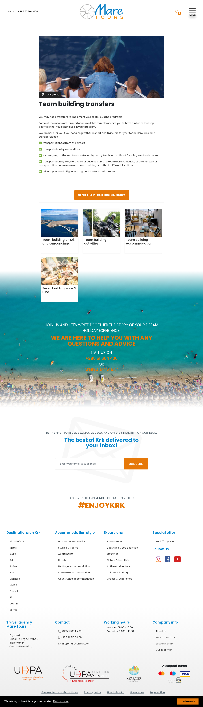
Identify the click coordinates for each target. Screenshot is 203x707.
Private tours (115, 541)
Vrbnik (13, 548)
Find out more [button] (61, 701)
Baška (13, 566)
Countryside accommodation (76, 579)
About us (161, 631)
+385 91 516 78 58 (70, 637)
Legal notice (157, 692)
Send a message (101, 370)
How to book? (115, 692)
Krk (11, 560)
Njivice (13, 585)
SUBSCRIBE (135, 464)
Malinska (14, 579)
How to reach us (165, 637)
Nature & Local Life (118, 560)
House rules (137, 692)
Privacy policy (92, 692)
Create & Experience (119, 579)
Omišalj (13, 591)
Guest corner (164, 650)
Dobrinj (13, 603)
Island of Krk (16, 541)
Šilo (11, 597)
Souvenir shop (164, 643)
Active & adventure (118, 566)
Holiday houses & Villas (71, 541)
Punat (13, 572)
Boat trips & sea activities (122, 548)
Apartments (65, 554)
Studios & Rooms (68, 548)
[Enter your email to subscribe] (89, 463)
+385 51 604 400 (28, 11)
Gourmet (112, 554)
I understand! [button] (188, 701)
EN (10, 11)
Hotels (62, 560)
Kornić (13, 610)
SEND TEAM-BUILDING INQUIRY (101, 195)
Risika (12, 554)
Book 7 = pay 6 (165, 541)
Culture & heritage (118, 572)
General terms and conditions (59, 692)
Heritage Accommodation (74, 566)
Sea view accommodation (74, 572)
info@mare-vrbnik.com (74, 643)
